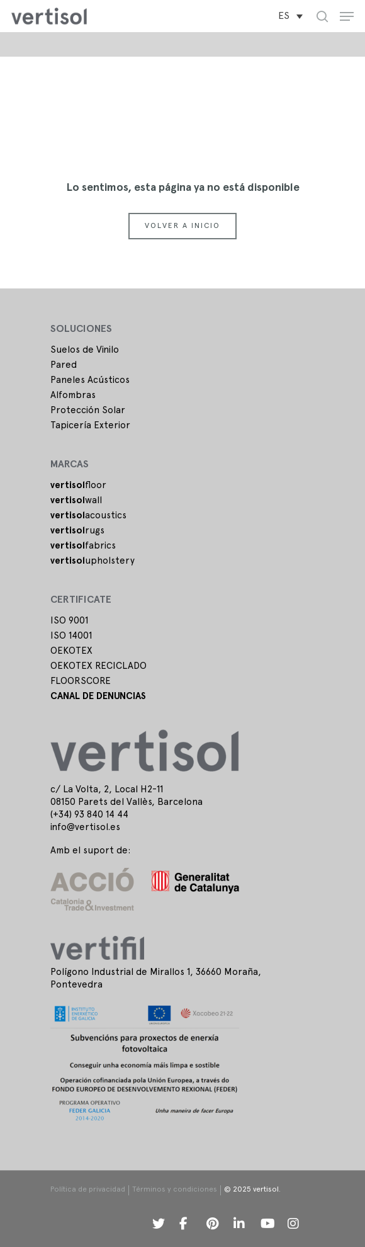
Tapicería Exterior (90, 425)
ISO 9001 (69, 621)
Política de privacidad (87, 1190)
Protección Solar (87, 410)
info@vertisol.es (85, 827)
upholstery (92, 561)
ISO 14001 (71, 636)
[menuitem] (290, 16)
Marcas (69, 464)
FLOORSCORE (80, 681)
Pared (63, 365)
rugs (77, 531)
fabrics (83, 546)
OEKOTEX (71, 651)
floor (78, 485)
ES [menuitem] (283, 16)
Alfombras (73, 395)
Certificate (80, 600)
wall (76, 500)
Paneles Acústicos (90, 380)
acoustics (88, 515)
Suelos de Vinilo (84, 350)
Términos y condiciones (174, 1190)
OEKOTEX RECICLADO (98, 666)
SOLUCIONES (81, 329)
